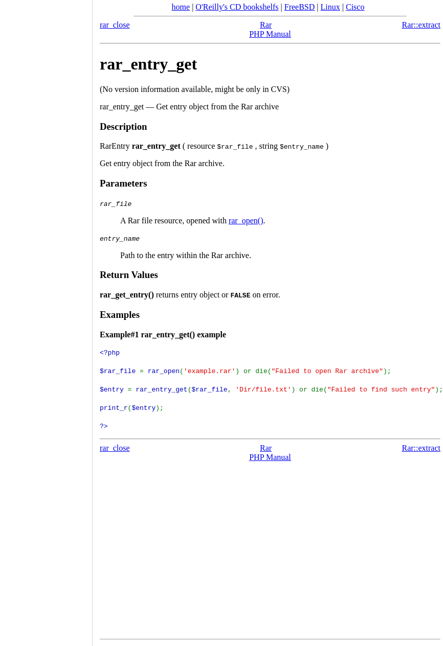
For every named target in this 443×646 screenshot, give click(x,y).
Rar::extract (421, 24)
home (181, 7)
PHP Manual (270, 34)
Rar (266, 24)
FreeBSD (299, 7)
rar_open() (246, 220)
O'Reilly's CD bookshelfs (236, 7)
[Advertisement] (46, 319)
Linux (330, 7)
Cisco (355, 7)
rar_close (115, 24)
